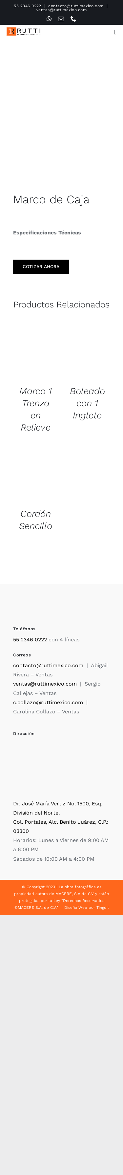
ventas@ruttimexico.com (61, 10)
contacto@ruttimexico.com (76, 6)
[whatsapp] (49, 19)
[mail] (61, 19)
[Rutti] (23, 30)
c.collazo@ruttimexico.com (48, 702)
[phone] (73, 19)
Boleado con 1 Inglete (87, 403)
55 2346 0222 (27, 6)
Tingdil (102, 907)
